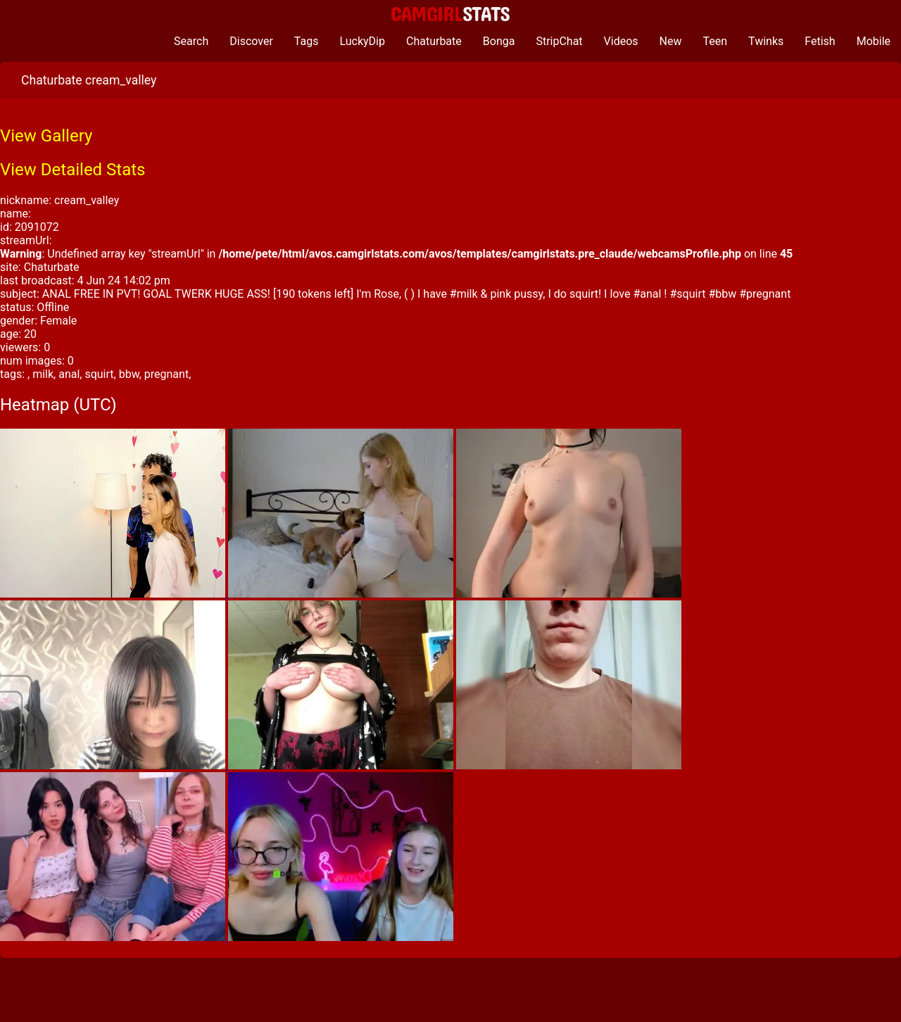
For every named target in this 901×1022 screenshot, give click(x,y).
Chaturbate (434, 41)
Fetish (820, 41)
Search (191, 41)
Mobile (873, 41)
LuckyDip (362, 41)
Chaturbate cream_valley (88, 80)
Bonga (499, 41)
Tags (306, 41)
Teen (715, 41)
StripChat (559, 41)
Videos (621, 41)
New (671, 41)
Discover (251, 41)
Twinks (765, 41)
